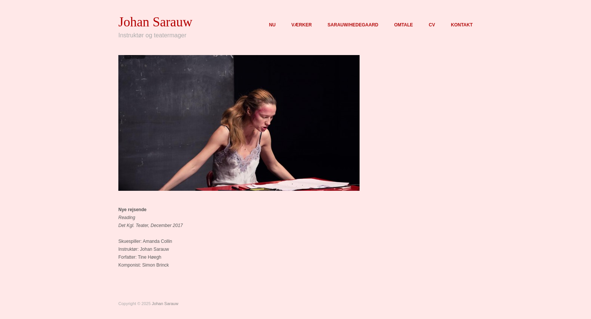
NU (272, 25)
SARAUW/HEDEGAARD (353, 25)
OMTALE (403, 25)
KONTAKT (462, 25)
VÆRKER (301, 25)
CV (432, 25)
